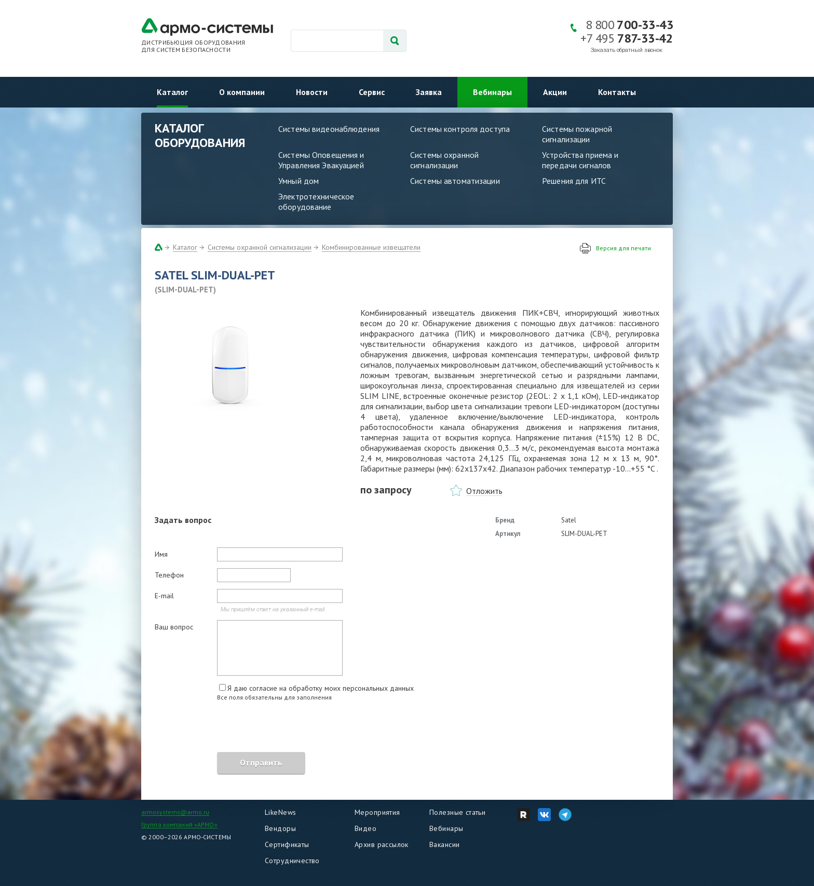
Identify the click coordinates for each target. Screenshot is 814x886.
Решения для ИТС (574, 181)
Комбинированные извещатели (371, 247)
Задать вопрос (183, 520)
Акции (555, 92)
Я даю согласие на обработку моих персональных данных (320, 688)
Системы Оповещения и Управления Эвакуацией (321, 160)
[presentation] (234, 728)
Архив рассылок (382, 844)
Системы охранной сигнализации (444, 160)
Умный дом (298, 181)
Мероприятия (377, 812)
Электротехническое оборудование (316, 201)
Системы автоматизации (455, 181)
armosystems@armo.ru (175, 812)
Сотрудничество (292, 860)
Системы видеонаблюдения (328, 129)
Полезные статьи (457, 812)
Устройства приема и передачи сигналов (580, 160)
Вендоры (280, 828)
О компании (242, 92)
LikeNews (280, 812)
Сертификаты (287, 844)
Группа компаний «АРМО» (179, 824)
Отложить (484, 491)
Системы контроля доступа (460, 129)
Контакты (617, 92)
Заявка (429, 92)
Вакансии (444, 844)
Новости (312, 92)
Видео (365, 828)
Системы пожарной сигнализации (577, 134)
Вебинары (492, 92)
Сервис (372, 92)
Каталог (172, 92)
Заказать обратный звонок (626, 50)
